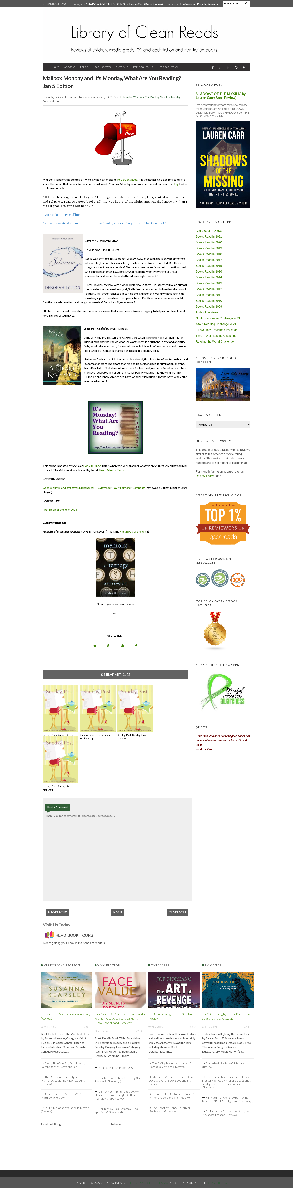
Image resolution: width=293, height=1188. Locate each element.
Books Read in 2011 (209, 294)
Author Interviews (207, 312)
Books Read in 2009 (209, 306)
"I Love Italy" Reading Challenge (216, 329)
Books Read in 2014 (209, 277)
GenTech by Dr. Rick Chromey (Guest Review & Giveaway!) (120, 1079)
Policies (84, 67)
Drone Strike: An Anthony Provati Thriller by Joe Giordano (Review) (171, 1095)
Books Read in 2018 (209, 254)
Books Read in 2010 (209, 300)
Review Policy (205, 475)
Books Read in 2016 (209, 271)
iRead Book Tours (168, 67)
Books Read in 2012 (209, 289)
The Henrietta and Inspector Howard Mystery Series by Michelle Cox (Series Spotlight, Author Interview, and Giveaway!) (227, 1082)
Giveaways (122, 67)
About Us (69, 67)
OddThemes (217, 1182)
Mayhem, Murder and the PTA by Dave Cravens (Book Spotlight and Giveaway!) (170, 1080)
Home (55, 67)
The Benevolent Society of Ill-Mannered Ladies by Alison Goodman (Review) (64, 1080)
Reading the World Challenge (215, 341)
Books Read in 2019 (209, 248)
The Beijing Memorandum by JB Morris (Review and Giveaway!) (170, 1064)
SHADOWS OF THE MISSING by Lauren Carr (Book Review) (124, 4)
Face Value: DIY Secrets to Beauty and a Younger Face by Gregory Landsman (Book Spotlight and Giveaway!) (120, 1018)
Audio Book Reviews (209, 230)
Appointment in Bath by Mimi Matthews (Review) (61, 1095)
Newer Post (57, 912)
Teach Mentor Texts (111, 470)
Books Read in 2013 (209, 283)
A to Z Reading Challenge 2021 (216, 324)
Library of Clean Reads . (149, 1182)
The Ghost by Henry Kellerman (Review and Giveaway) (169, 1109)
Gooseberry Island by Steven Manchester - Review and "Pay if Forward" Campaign (94, 487)
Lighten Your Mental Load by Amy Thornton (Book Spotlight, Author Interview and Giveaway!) (117, 1095)
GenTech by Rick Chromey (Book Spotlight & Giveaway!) (117, 1110)
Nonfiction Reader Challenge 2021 (218, 318)
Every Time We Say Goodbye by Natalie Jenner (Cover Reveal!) (63, 1064)
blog (175, 184)
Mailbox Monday (171, 97)
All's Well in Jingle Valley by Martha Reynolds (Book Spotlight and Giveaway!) (227, 1099)
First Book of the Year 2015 (60, 509)
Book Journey (91, 465)
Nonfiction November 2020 (115, 1067)
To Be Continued (127, 179)
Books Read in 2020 (209, 242)
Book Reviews (103, 67)
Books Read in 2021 (209, 236)
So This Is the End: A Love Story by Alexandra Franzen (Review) (225, 1112)
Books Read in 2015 (209, 265)
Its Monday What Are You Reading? (140, 97)
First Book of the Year (133, 531)
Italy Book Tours (143, 67)
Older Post (178, 912)
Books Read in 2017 (209, 259)
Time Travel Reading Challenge (216, 335)
